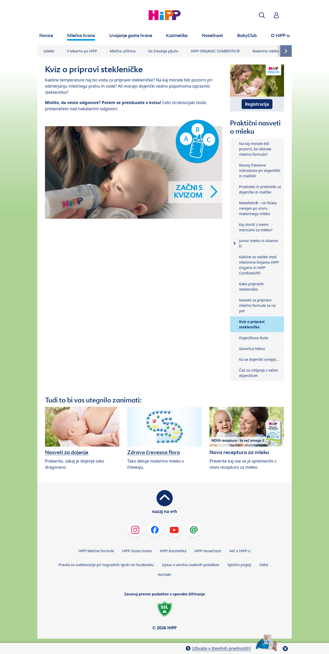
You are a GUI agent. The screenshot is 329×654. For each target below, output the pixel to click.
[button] (262, 15)
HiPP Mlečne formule (96, 550)
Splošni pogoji (239, 564)
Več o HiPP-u (240, 550)
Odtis (263, 564)
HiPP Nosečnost (207, 550)
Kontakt (164, 574)
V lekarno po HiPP (82, 51)
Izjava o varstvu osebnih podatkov (190, 564)
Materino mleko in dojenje (274, 51)
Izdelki (48, 51)
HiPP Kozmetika (173, 550)
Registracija (257, 104)
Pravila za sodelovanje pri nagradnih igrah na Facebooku (106, 564)
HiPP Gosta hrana (137, 550)
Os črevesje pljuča (163, 51)
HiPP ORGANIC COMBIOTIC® (215, 51)
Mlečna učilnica (123, 51)
